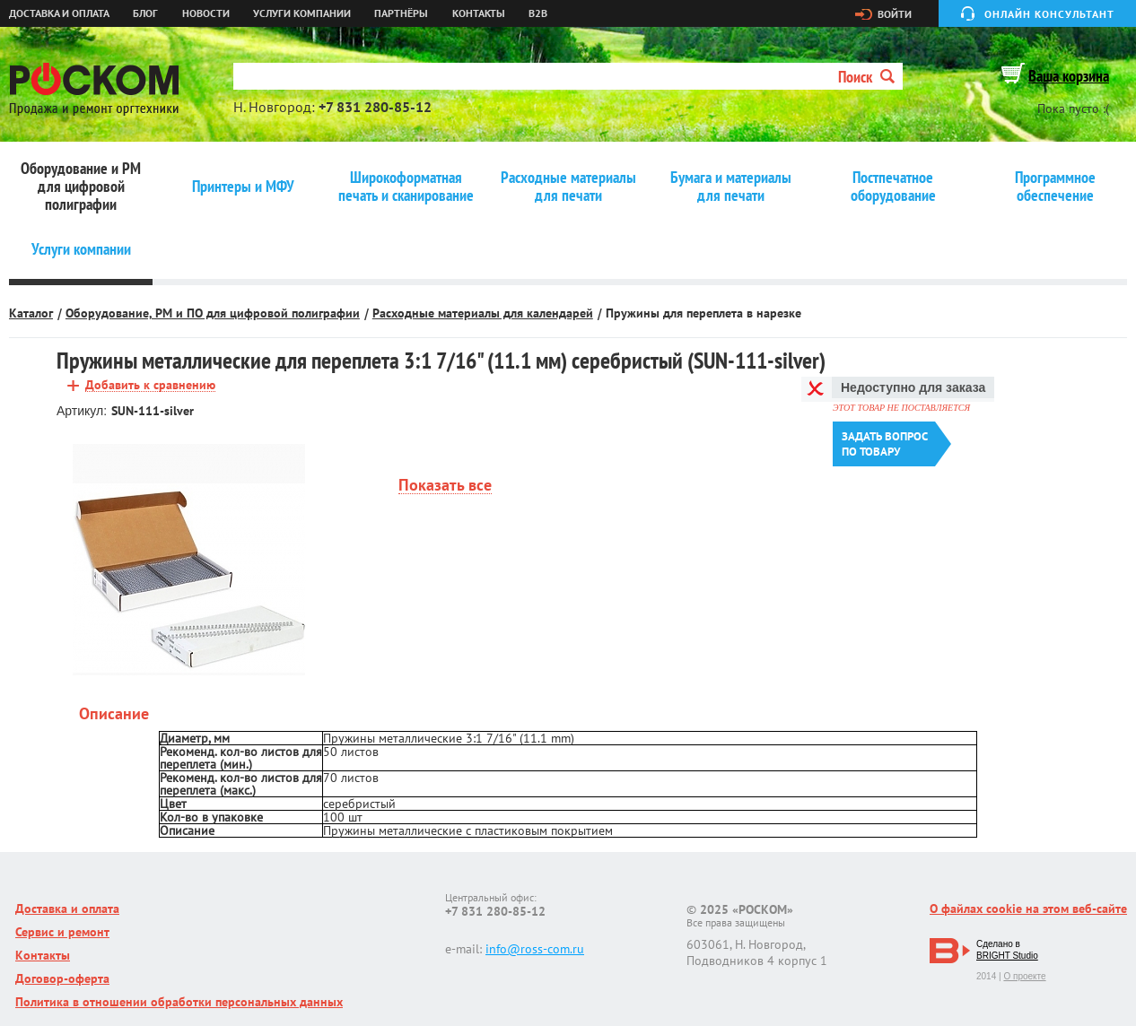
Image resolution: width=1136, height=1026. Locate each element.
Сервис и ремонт (62, 932)
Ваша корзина (1068, 75)
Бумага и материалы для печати (730, 186)
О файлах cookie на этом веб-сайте (1028, 908)
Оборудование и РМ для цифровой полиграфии (81, 186)
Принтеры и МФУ (243, 187)
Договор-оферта (62, 978)
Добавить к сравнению (150, 385)
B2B (538, 13)
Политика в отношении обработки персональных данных (179, 1002)
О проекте (1024, 976)
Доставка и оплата (59, 13)
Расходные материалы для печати (568, 186)
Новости (206, 13)
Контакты (478, 13)
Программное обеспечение (1055, 186)
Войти (895, 14)
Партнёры (401, 13)
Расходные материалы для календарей (482, 313)
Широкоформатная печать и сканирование (406, 186)
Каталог (31, 313)
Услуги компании (302, 13)
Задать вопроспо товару (885, 444)
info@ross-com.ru (534, 949)
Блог (145, 13)
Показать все (445, 485)
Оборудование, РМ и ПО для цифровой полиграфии (213, 313)
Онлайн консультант (1049, 14)
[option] (189, 560)
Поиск (866, 76)
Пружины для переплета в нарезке (703, 313)
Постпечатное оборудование (893, 186)
